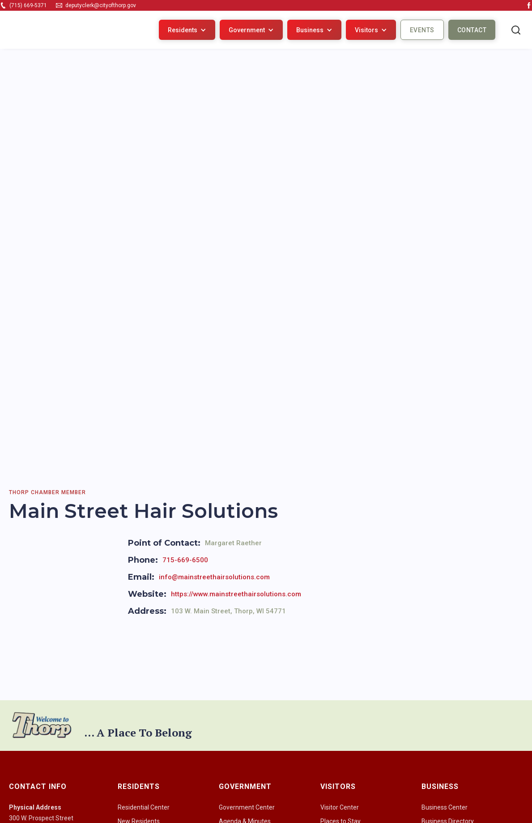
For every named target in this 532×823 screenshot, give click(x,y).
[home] (41, 30)
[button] (187, 30)
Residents (182, 30)
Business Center (444, 807)
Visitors (366, 30)
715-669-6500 (185, 560)
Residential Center (144, 807)
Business (309, 30)
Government (247, 30)
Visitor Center (339, 807)
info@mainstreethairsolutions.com (214, 577)
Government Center (247, 807)
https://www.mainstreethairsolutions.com (236, 594)
